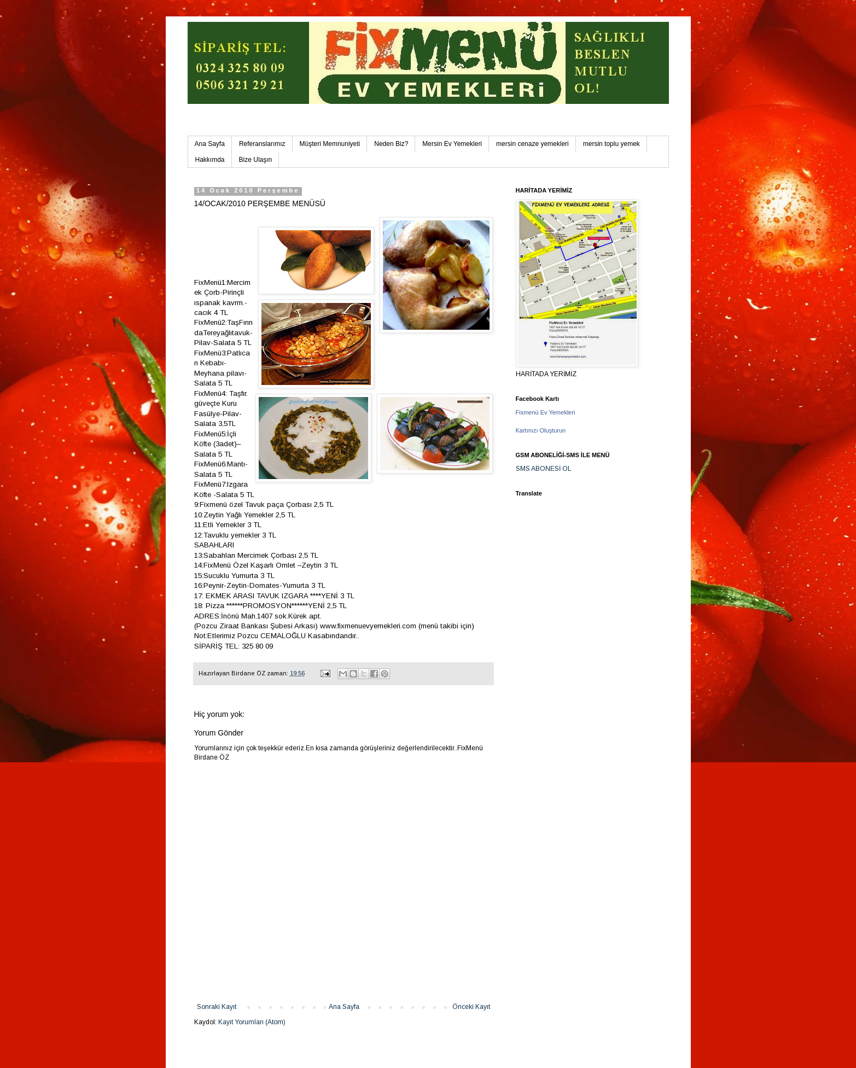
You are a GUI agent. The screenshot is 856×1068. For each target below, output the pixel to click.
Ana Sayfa (210, 144)
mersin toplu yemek (611, 144)
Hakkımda (210, 160)
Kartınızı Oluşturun (541, 430)
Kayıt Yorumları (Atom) (252, 1022)
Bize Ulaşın (255, 160)
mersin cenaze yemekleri (532, 144)
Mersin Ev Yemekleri (452, 144)
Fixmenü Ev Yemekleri (545, 412)
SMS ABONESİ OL (544, 468)
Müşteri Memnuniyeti (330, 144)
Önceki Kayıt (471, 1007)
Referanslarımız (262, 144)
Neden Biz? (391, 144)
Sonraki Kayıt (216, 1007)
